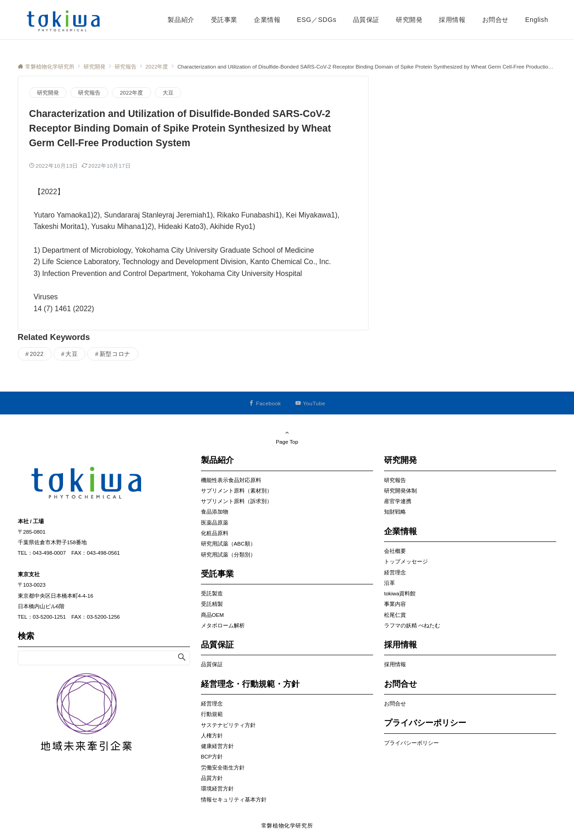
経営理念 (212, 703)
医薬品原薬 (214, 522)
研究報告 (89, 92)
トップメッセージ (406, 561)
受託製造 (212, 593)
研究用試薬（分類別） (228, 554)
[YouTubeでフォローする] (310, 403)
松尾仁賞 (395, 615)
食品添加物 (214, 511)
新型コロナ (115, 353)
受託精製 (212, 604)
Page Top (287, 437)
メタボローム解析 (223, 625)
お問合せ (395, 703)
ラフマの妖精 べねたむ (412, 625)
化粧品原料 (214, 533)
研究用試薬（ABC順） (228, 543)
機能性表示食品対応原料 (231, 480)
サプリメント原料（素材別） (236, 490)
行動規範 (212, 714)
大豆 (168, 92)
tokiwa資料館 (400, 593)
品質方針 (212, 778)
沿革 (389, 583)
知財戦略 (395, 511)
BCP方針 (212, 756)
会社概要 (395, 551)
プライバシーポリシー (411, 743)
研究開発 (48, 92)
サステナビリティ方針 (228, 725)
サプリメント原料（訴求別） (236, 501)
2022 (37, 353)
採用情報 (395, 664)
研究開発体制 (400, 490)
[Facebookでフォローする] (265, 403)
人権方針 (212, 735)
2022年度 (131, 92)
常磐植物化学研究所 (287, 825)
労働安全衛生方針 (223, 767)
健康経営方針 (217, 746)
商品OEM (212, 615)
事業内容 (395, 604)
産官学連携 (397, 501)
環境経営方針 (217, 788)
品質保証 (212, 664)
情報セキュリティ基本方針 (234, 799)
